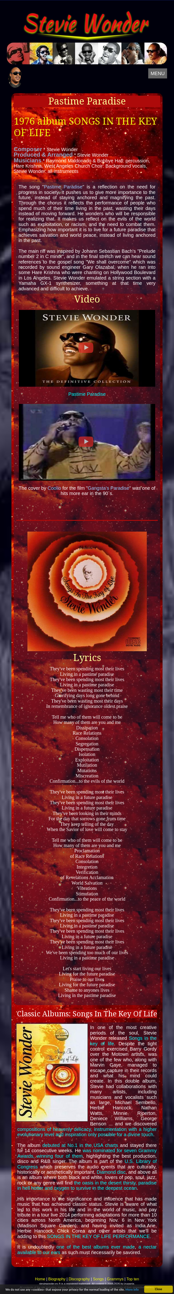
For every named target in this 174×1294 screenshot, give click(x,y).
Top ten (133, 1279)
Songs (98, 1279)
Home (40, 1279)
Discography (79, 1279)
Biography (56, 1279)
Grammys (115, 1279)
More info (132, 1290)
